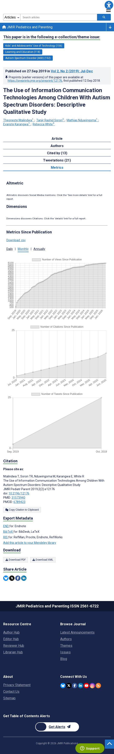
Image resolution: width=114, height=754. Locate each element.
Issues (65, 652)
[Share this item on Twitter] (12, 578)
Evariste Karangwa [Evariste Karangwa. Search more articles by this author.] (17, 124)
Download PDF (16, 559)
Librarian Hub (13, 652)
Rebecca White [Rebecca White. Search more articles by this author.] (44, 124)
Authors (66, 639)
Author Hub (11, 632)
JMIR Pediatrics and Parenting (27, 27)
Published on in (49, 71)
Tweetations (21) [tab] (57, 160)
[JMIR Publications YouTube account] (86, 685)
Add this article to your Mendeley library (29, 542)
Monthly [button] (23, 249)
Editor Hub (11, 639)
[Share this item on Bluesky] (6, 578)
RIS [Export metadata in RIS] (5, 537)
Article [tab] (57, 139)
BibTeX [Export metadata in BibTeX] (8, 531)
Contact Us (11, 692)
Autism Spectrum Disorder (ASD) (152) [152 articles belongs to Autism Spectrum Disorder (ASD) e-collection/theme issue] (28, 58)
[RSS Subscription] (98, 685)
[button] (109, 5)
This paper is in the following (51, 37)
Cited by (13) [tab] (57, 153)
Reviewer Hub (13, 646)
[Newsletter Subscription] (57, 726)
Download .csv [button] (16, 240)
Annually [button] (39, 249)
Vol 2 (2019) (72, 71)
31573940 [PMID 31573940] (18, 497)
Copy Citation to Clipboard (22, 509)
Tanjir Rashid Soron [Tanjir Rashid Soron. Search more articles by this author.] (50, 120)
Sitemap (9, 698)
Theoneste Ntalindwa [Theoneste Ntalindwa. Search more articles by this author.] (18, 120)
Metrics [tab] (57, 168)
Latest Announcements (77, 632)
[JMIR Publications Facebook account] (74, 685)
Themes (66, 646)
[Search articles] (104, 17)
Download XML (42, 559)
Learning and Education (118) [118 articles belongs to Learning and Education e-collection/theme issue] (22, 51)
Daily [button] (9, 249)
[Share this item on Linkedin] (23, 578)
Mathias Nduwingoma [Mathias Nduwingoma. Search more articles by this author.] (82, 120)
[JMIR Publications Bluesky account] (63, 685)
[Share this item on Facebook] (17, 578)
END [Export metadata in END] (6, 526)
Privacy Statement (17, 685)
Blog (63, 659)
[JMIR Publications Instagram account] (92, 685)
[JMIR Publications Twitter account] (69, 685)
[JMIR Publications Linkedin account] (80, 685)
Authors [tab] (57, 146)
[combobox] (58, 17)
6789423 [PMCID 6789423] (19, 502)
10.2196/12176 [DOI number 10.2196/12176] (19, 493)
